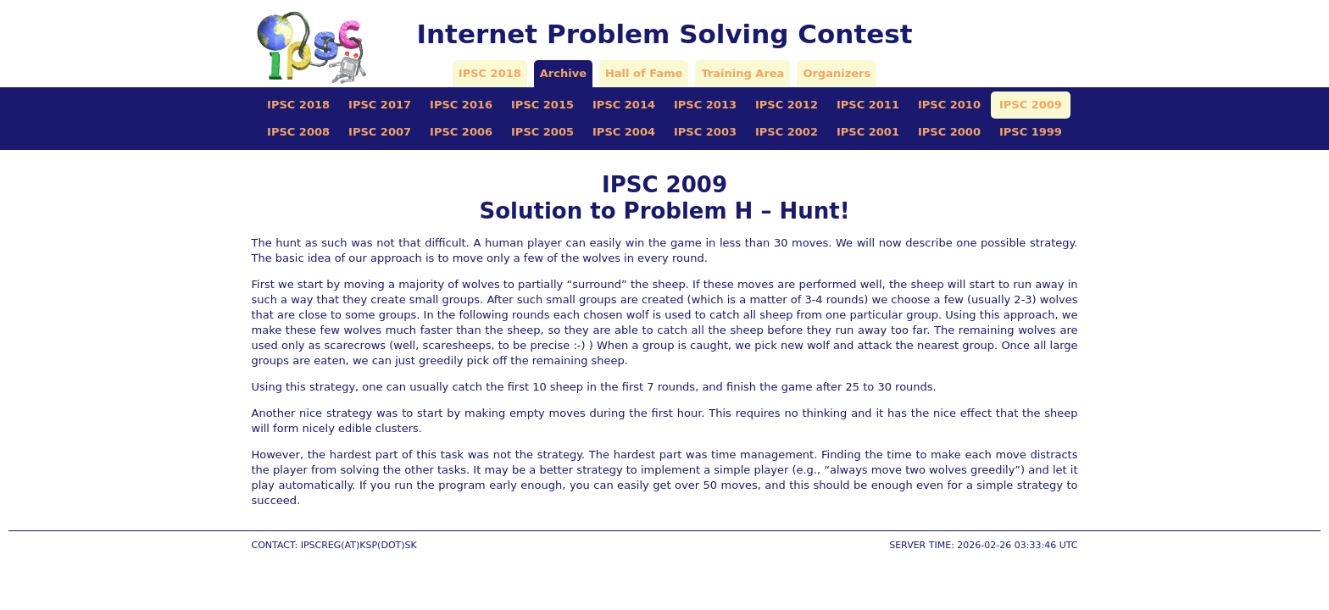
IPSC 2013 (705, 104)
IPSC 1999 (1030, 131)
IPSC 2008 (298, 131)
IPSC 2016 (461, 104)
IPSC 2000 (949, 131)
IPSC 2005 (542, 131)
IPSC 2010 (949, 104)
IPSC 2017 (379, 104)
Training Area (742, 73)
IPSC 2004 (623, 131)
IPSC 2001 (868, 131)
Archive (563, 73)
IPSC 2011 (868, 104)
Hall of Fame (643, 73)
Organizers (836, 73)
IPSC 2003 (705, 131)
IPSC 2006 (461, 131)
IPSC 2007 (379, 131)
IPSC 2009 (1030, 104)
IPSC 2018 (490, 73)
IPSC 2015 (542, 104)
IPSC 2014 (623, 104)
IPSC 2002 (786, 131)
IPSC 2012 (786, 104)
